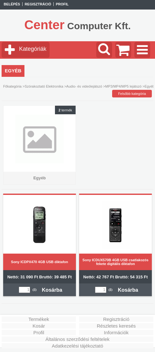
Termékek (38, 319)
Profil (38, 332)
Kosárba (52, 290)
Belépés (12, 4)
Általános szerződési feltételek (77, 339)
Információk (116, 332)
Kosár (38, 326)
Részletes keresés (116, 326)
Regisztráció (116, 319)
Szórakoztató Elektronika (43, 86)
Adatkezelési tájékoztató (77, 346)
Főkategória (12, 86)
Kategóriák (32, 49)
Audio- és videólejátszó (84, 86)
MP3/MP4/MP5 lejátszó (123, 86)
